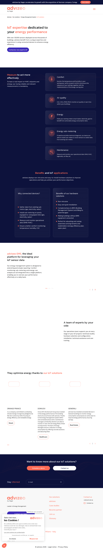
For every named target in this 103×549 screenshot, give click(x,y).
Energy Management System (28, 17)
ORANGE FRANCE (14, 408)
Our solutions (16, 17)
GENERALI (72, 408)
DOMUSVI (41, 408)
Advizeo (9, 17)
